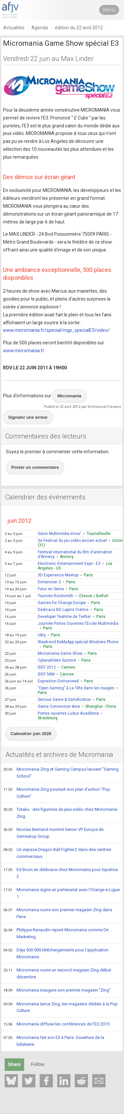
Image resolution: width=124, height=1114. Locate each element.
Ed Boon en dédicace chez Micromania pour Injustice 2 (60, 873)
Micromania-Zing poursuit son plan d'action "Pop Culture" (56, 792)
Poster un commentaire (35, 467)
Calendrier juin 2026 (31, 733)
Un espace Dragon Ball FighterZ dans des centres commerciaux (57, 853)
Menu (109, 10)
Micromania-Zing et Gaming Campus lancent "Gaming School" (61, 772)
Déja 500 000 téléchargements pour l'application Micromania (55, 953)
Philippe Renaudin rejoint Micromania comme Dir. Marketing (56, 933)
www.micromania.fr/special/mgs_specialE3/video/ (56, 330)
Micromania (69, 395)
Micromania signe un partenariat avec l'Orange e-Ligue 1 (61, 893)
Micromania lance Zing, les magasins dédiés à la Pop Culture (60, 1007)
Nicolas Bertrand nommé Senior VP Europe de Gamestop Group (53, 833)
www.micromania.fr (23, 350)
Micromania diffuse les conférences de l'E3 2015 (56, 1024)
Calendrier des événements (45, 497)
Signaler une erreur (28, 417)
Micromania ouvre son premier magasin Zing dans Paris (57, 913)
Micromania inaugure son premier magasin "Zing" (57, 990)
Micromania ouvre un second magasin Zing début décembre (57, 973)
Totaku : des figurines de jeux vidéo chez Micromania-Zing (60, 813)
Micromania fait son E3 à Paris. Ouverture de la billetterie (53, 1041)
